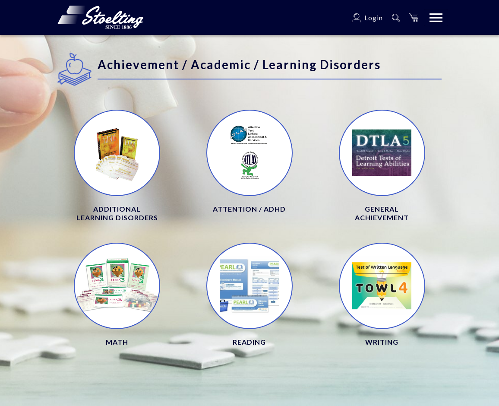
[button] (413, 17)
